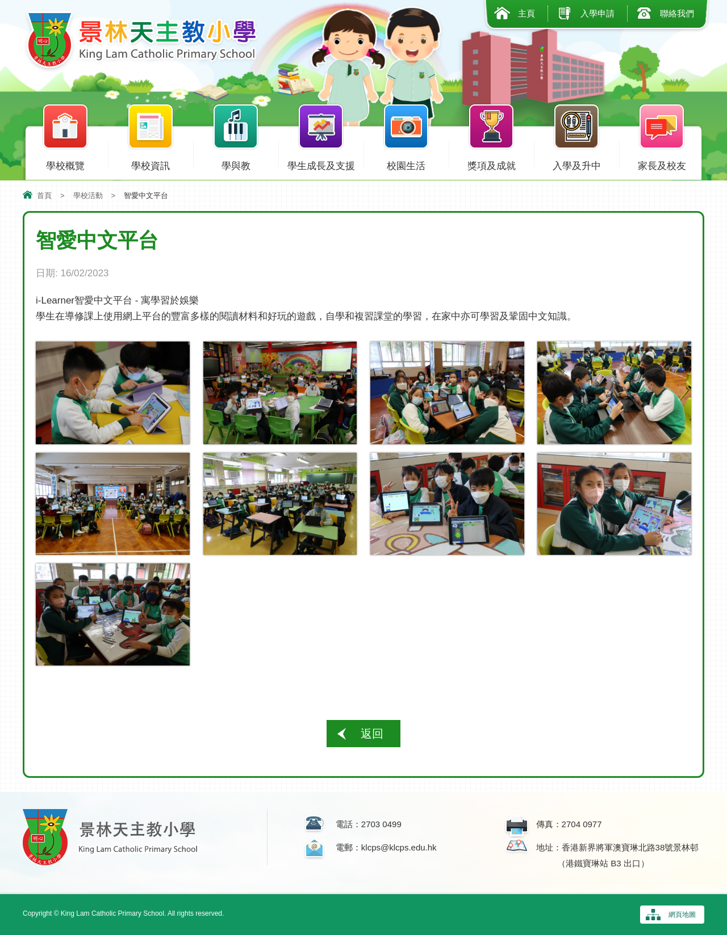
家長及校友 (661, 163)
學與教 (235, 163)
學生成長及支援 (321, 163)
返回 (372, 733)
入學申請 (597, 13)
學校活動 (88, 195)
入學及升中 (576, 163)
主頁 (526, 13)
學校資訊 (150, 163)
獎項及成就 (491, 163)
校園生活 (406, 163)
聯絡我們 (677, 13)
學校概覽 (65, 163)
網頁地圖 (682, 915)
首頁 (44, 195)
